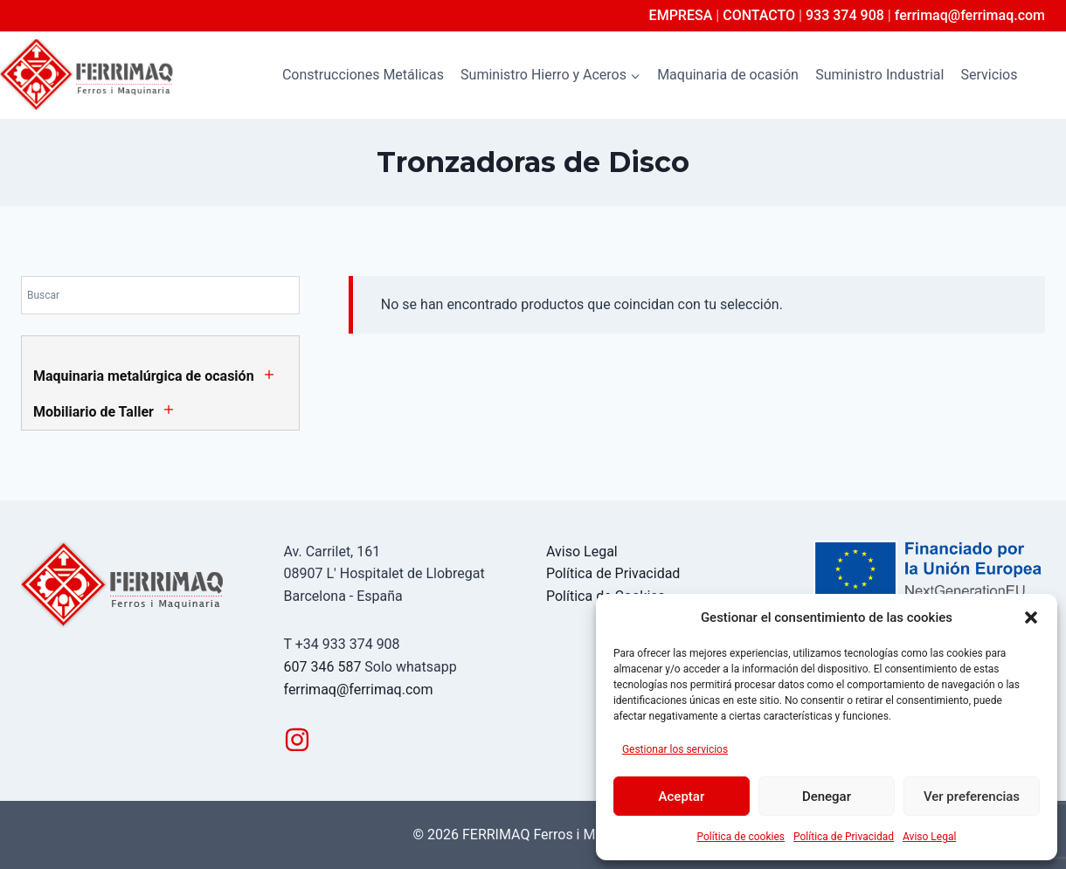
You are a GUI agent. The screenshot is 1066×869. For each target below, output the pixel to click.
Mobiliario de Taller (93, 411)
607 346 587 (323, 667)
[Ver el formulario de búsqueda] (1050, 75)
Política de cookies (741, 837)
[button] (1031, 617)
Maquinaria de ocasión (728, 74)
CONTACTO (759, 15)
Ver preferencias (972, 796)
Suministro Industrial (879, 74)
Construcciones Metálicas (363, 74)
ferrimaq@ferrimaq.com (970, 15)
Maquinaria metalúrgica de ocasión (143, 376)
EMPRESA (681, 15)
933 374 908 (845, 15)
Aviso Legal (929, 837)
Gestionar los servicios (675, 749)
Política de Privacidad (843, 837)
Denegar (826, 796)
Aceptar (682, 796)
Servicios (989, 74)
